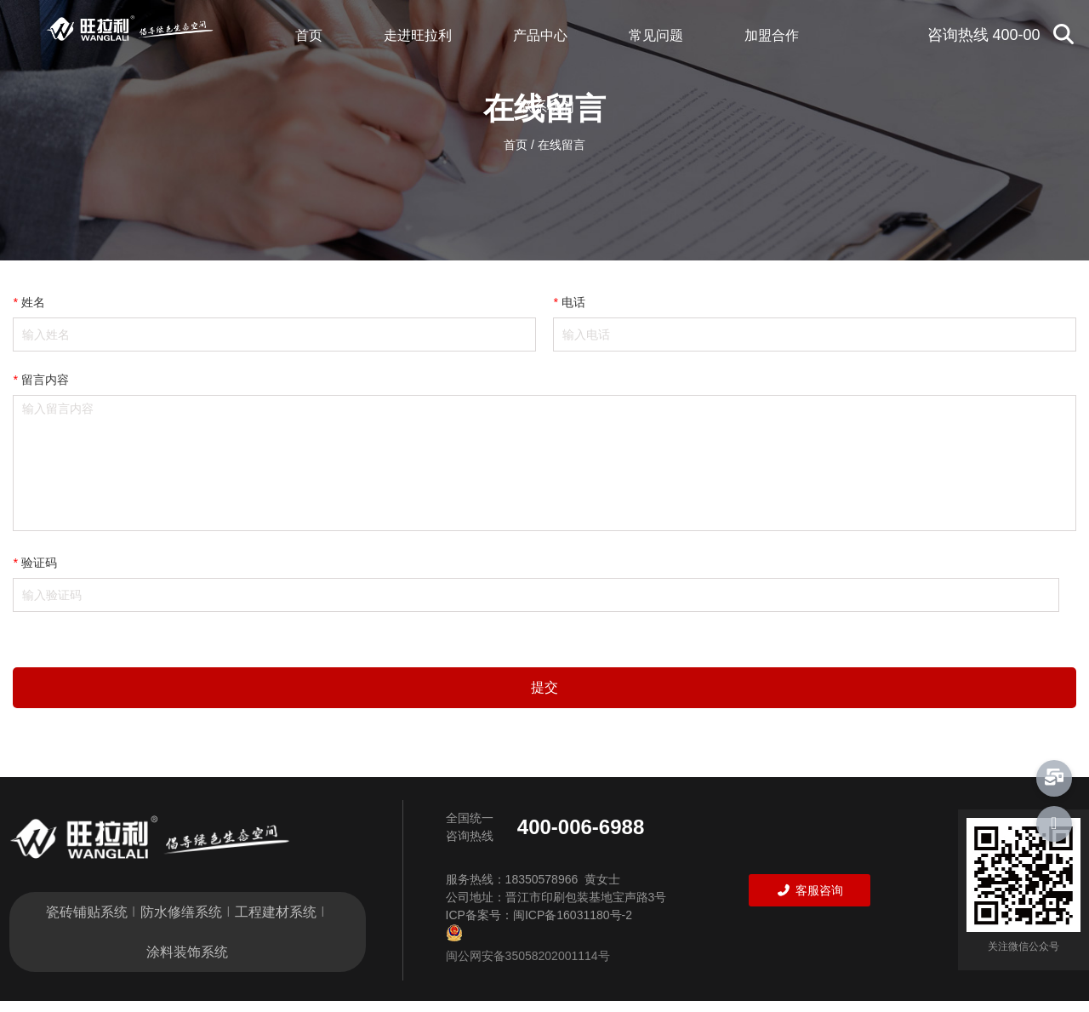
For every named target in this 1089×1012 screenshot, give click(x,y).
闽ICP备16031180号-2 (572, 920)
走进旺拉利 (418, 35)
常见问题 (656, 35)
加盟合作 (771, 35)
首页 (308, 35)
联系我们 (547, 107)
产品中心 (540, 35)
